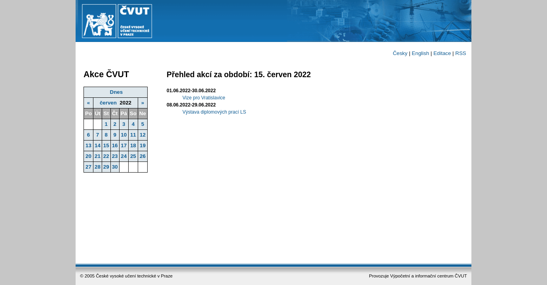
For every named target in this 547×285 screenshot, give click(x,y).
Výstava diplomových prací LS (214, 112)
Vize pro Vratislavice (203, 98)
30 (115, 167)
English (420, 53)
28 (98, 167)
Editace (442, 53)
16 (115, 145)
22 (106, 156)
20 (88, 156)
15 (106, 145)
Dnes (116, 92)
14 (98, 145)
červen (108, 103)
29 (106, 167)
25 (133, 156)
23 (115, 156)
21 (98, 156)
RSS (460, 53)
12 (143, 135)
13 (88, 145)
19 (143, 145)
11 (133, 135)
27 (88, 167)
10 (124, 135)
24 (124, 156)
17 (124, 145)
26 (143, 156)
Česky (400, 53)
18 (133, 145)
